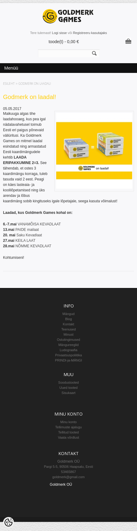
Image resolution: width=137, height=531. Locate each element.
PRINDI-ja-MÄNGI (68, 360)
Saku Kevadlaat (29, 235)
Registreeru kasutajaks (90, 33)
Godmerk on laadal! (35, 83)
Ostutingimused (68, 339)
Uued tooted (69, 387)
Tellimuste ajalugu (68, 427)
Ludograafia (68, 350)
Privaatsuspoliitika (68, 355)
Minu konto (68, 422)
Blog (68, 319)
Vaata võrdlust (68, 437)
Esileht (9, 83)
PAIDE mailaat (27, 230)
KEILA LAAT (25, 240)
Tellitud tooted (68, 432)
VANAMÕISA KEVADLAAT (39, 224)
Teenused (68, 329)
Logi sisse (59, 33)
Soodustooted (68, 382)
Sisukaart (69, 393)
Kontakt (68, 324)
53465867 (68, 472)
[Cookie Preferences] (8, 522)
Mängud (69, 314)
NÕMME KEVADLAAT (33, 246)
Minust (68, 334)
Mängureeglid (68, 345)
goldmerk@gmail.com (68, 477)
